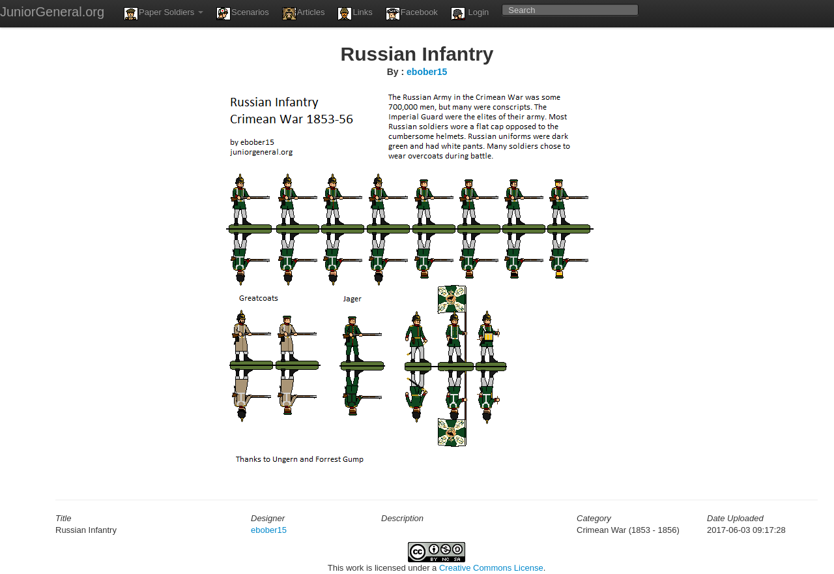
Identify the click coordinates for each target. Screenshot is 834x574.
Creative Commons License (491, 568)
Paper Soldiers (163, 13)
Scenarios (242, 13)
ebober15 (427, 72)
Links (355, 13)
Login (470, 13)
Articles (303, 13)
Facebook (412, 13)
